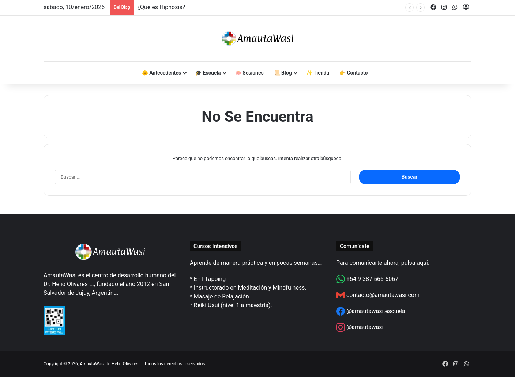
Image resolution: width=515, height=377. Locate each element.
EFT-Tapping (210, 278)
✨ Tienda (317, 73)
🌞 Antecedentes (161, 73)
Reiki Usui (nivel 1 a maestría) (232, 305)
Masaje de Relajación (221, 296)
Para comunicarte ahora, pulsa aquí (382, 262)
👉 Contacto (353, 73)
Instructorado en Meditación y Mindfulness (249, 287)
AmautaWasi (92, 363)
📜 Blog (283, 73)
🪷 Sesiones (249, 73)
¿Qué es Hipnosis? (161, 7)
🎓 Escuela (208, 73)
